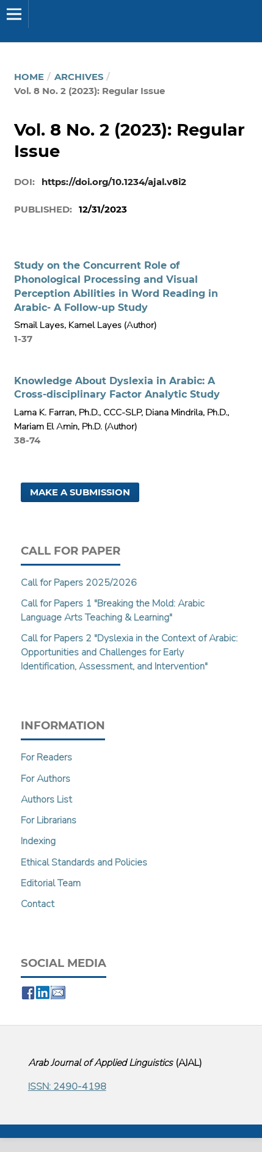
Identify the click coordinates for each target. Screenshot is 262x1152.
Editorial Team (51, 883)
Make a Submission (80, 492)
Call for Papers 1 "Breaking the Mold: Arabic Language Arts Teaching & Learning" (113, 610)
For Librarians (48, 820)
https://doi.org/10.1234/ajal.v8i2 (114, 182)
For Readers (46, 757)
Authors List (46, 799)
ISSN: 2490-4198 (67, 1086)
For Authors (45, 779)
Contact (37, 904)
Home (29, 76)
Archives (78, 76)
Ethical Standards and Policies (84, 862)
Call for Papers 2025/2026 (79, 582)
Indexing (38, 841)
